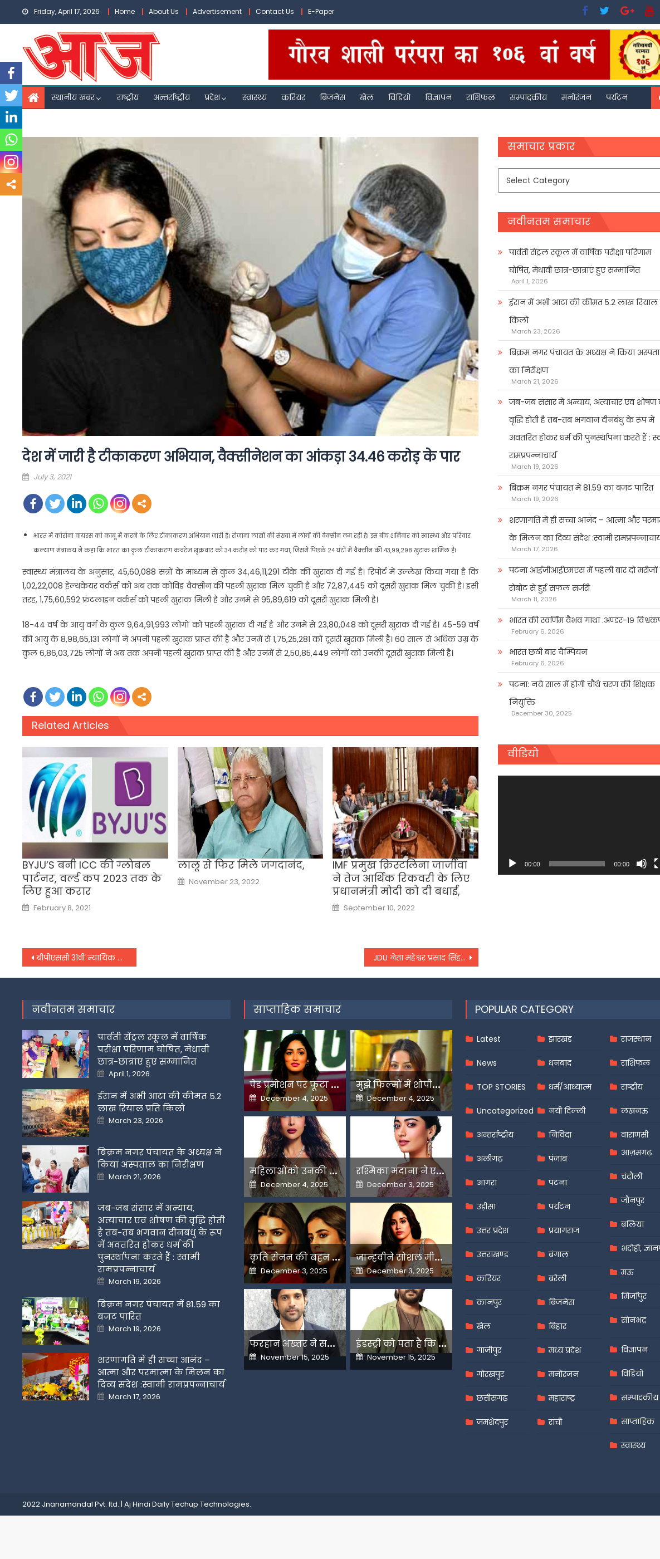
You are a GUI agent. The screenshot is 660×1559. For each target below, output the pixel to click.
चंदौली (631, 1176)
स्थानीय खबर (73, 97)
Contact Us (275, 11)
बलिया (632, 1224)
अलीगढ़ (489, 1158)
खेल (367, 97)
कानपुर (489, 1302)
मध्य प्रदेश (565, 1350)
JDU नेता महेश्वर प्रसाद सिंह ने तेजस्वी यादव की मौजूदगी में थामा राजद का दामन (425, 957)
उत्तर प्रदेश (493, 1230)
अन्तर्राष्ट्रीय (171, 97)
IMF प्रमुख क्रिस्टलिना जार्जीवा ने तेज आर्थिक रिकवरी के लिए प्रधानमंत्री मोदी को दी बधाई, (401, 878)
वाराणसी (634, 1134)
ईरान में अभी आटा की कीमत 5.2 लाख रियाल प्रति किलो (159, 1102)
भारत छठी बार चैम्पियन (548, 652)
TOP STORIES (501, 1086)
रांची (555, 1422)
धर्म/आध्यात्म (570, 1086)
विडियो (399, 97)
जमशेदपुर (492, 1422)
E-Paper (321, 11)
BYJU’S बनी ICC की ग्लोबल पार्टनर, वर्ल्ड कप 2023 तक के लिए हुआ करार (92, 878)
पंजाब (558, 1158)
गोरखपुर (490, 1374)
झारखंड (560, 1039)
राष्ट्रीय (128, 97)
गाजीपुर (489, 1350)
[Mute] (641, 863)
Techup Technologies (210, 1504)
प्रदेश (212, 97)
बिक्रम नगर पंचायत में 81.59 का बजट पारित (581, 487)
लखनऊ (634, 1110)
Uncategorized (505, 1110)
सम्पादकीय (528, 97)
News (487, 1062)
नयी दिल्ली (567, 1110)
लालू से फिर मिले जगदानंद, (241, 865)
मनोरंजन (576, 97)
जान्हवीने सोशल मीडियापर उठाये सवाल (437, 1257)
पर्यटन (617, 97)
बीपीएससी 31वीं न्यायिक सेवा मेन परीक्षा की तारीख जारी (86, 957)
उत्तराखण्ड (493, 1254)
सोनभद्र (633, 1320)
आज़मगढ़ (636, 1152)
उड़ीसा (486, 1206)
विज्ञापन (438, 97)
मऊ (627, 1272)
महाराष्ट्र (562, 1398)
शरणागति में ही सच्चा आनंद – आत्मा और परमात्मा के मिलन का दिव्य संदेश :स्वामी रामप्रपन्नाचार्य (161, 1372)
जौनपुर (632, 1200)
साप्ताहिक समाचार (297, 1009)
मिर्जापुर (634, 1296)
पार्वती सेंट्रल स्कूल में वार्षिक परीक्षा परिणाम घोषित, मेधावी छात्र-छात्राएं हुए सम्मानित (153, 1049)
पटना (558, 1182)
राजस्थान (636, 1039)
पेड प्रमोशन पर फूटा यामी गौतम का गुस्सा (334, 1084)
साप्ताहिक (637, 1421)
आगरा (487, 1182)
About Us (164, 11)
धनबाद (560, 1062)
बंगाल (559, 1254)
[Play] (512, 863)
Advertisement (217, 11)
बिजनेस (332, 97)
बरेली (557, 1278)
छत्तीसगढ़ (492, 1398)
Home (125, 11)
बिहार (557, 1326)
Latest (489, 1039)
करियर (293, 97)
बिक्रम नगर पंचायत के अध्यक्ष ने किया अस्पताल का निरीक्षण (159, 1158)
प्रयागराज (564, 1230)
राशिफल (480, 97)
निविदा (560, 1134)
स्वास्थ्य (254, 97)
